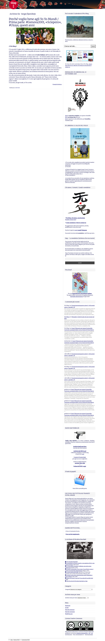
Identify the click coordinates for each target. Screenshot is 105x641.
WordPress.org (69, 614)
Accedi (66, 607)
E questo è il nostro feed (80, 457)
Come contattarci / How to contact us (76, 222)
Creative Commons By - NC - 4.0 (84, 633)
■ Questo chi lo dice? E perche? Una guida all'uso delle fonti (79, 578)
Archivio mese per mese (71, 597)
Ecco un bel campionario (72, 534)
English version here (70, 219)
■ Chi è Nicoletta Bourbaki (71, 561)
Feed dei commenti (70, 611)
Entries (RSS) (16, 639)
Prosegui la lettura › (57, 84)
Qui (66, 117)
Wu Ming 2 (67, 317)
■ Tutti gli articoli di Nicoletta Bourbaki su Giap (76, 581)
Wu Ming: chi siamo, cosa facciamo (75, 218)
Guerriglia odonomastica (76, 296)
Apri (66, 115)
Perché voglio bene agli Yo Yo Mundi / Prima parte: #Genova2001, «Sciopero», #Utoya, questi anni (35, 22)
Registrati (67, 605)
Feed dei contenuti (69, 609)
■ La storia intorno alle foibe (71, 572)
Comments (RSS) (26, 639)
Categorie (67, 589)
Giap (11, 639)
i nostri (80, 230)
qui (83, 454)
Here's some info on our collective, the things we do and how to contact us (78, 65)
